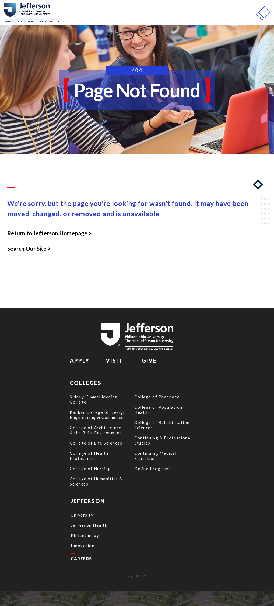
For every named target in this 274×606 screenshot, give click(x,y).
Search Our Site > (29, 248)
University (82, 514)
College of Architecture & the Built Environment (96, 430)
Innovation (82, 545)
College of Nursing (90, 468)
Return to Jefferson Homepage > (49, 233)
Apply (79, 360)
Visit (114, 360)
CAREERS (81, 558)
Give (149, 360)
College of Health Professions (89, 456)
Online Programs (152, 468)
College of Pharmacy (157, 396)
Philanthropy (85, 535)
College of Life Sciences (96, 442)
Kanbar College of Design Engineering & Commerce (98, 415)
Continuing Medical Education (155, 456)
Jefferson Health (89, 525)
